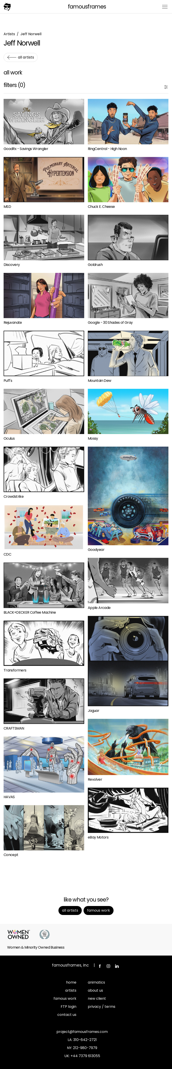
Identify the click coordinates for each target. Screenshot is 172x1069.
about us (95, 990)
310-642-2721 (85, 1039)
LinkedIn (117, 966)
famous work (65, 998)
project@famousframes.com (82, 1031)
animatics (96, 982)
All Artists (26, 57)
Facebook (100, 966)
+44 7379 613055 (85, 1055)
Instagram (108, 966)
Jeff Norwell (30, 34)
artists (70, 990)
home (71, 982)
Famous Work (98, 910)
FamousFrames (87, 6)
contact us (66, 1014)
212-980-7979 (85, 1047)
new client (97, 998)
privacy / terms (101, 1006)
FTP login (68, 1006)
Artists (9, 34)
